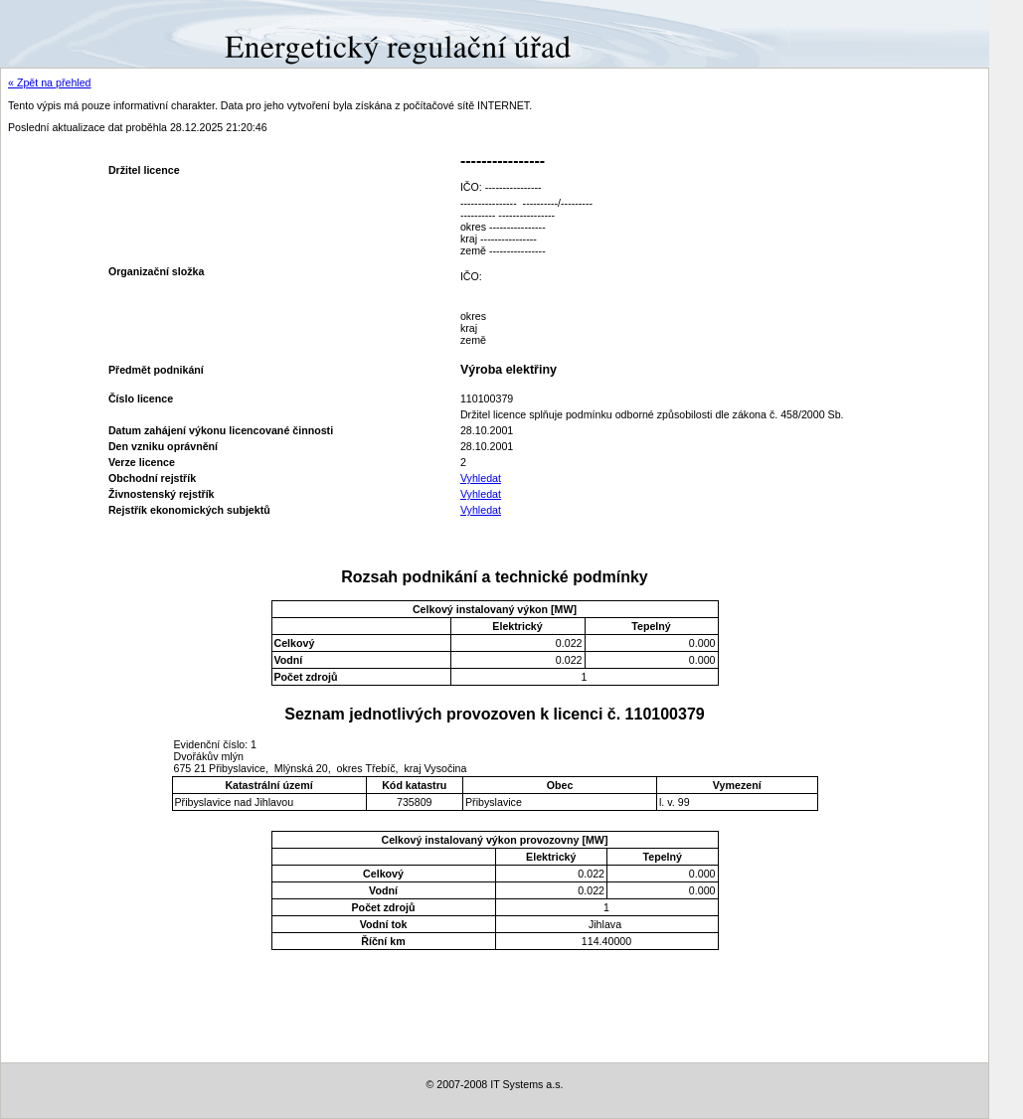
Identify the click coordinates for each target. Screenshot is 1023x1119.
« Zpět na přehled (49, 82)
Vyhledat (480, 478)
